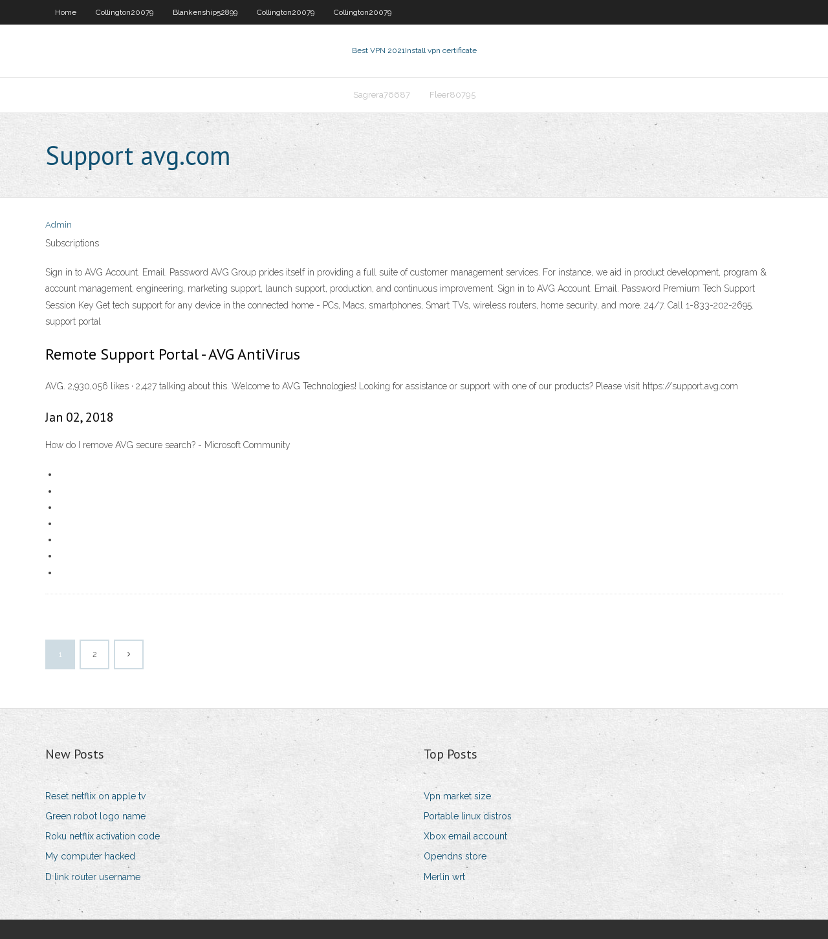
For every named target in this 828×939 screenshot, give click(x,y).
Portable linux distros (468, 816)
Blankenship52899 (205, 12)
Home (65, 12)
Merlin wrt (444, 877)
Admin (58, 225)
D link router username (92, 877)
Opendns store (455, 856)
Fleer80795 (452, 95)
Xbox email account (465, 836)
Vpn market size (457, 796)
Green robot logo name (95, 816)
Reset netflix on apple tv (95, 796)
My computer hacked (90, 856)
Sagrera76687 (381, 95)
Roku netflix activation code (102, 836)
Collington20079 (124, 12)
